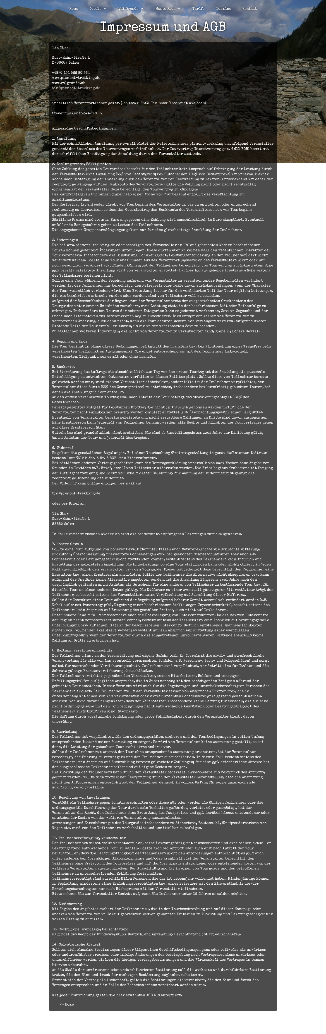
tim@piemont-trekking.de (76, 88)
